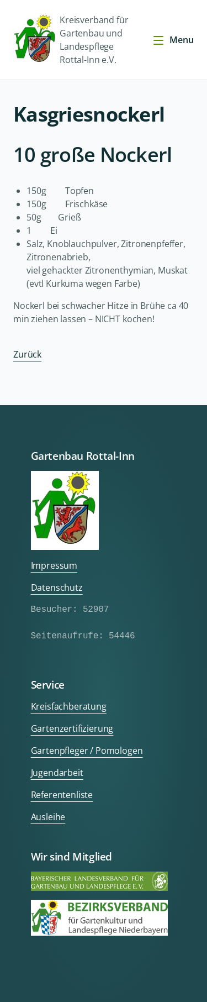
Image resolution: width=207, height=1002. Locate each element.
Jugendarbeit (57, 773)
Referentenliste (62, 795)
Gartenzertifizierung (72, 728)
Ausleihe (48, 817)
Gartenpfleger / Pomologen (87, 750)
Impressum (54, 565)
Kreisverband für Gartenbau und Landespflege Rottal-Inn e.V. (70, 40)
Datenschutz (57, 587)
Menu (173, 39)
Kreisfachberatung (69, 706)
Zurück (27, 354)
